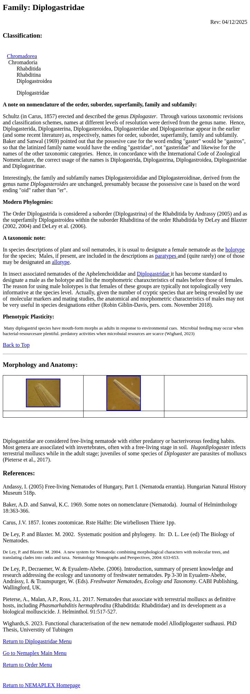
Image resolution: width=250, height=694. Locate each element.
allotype (61, 262)
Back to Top (16, 345)
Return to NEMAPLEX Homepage (41, 686)
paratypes (166, 256)
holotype (235, 250)
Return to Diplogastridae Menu (37, 641)
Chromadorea (22, 56)
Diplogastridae (154, 274)
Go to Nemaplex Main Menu (35, 653)
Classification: (22, 35)
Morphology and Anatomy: (40, 364)
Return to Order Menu (27, 665)
